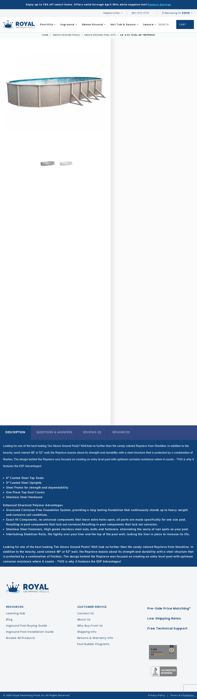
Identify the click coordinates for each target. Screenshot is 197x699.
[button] (10, 102)
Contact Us (85, 613)
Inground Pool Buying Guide (26, 626)
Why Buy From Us (90, 626)
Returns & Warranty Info (95, 638)
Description (15, 432)
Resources (121, 432)
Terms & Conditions (182, 695)
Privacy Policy (156, 695)
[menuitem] (48, 24)
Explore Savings (159, 4)
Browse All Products (20, 638)
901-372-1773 (142, 13)
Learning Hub (15, 613)
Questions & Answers (54, 432)
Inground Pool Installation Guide (30, 632)
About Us (84, 619)
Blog (9, 619)
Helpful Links (111, 13)
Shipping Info (87, 632)
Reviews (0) (92, 432)
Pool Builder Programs (93, 644)
